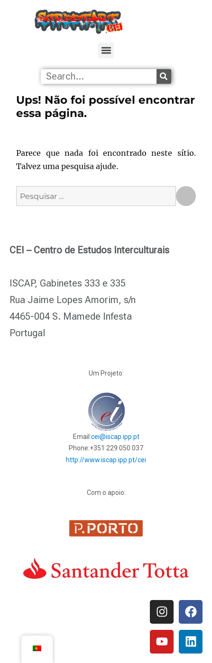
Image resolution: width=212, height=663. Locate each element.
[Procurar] (164, 76)
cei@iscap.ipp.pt (115, 436)
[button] (106, 50)
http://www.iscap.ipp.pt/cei (106, 460)
